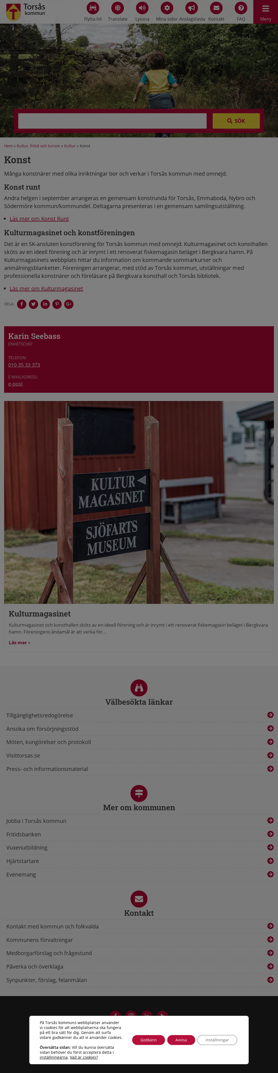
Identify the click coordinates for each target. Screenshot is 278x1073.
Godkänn (148, 1039)
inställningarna (54, 1057)
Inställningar (217, 1039)
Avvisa (181, 1039)
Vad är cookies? (84, 1057)
